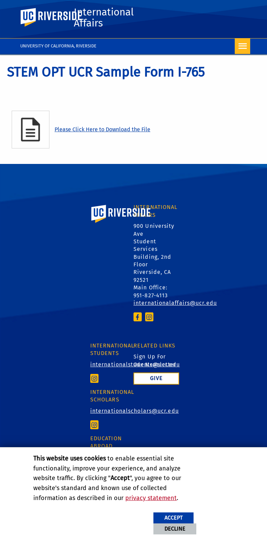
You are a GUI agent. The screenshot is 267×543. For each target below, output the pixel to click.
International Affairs (104, 17)
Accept (173, 517)
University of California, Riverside (58, 45)
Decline (174, 528)
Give (156, 378)
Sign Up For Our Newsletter (155, 360)
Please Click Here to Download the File (102, 129)
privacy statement (151, 498)
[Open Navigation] (242, 46)
